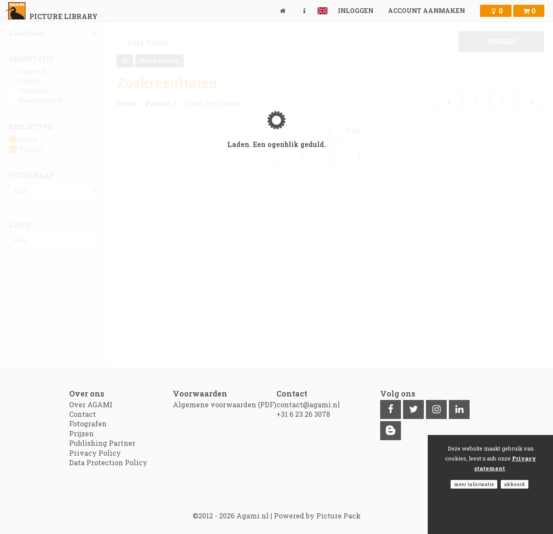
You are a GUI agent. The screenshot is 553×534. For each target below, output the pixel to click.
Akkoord (514, 484)
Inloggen (355, 10)
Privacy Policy (95, 452)
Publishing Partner (102, 443)
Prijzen (81, 433)
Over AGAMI (90, 404)
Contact (82, 414)
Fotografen (88, 423)
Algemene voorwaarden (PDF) (224, 404)
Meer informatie (474, 484)
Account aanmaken (426, 10)
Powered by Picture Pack (317, 515)
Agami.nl (252, 515)
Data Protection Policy (108, 462)
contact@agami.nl (308, 404)
